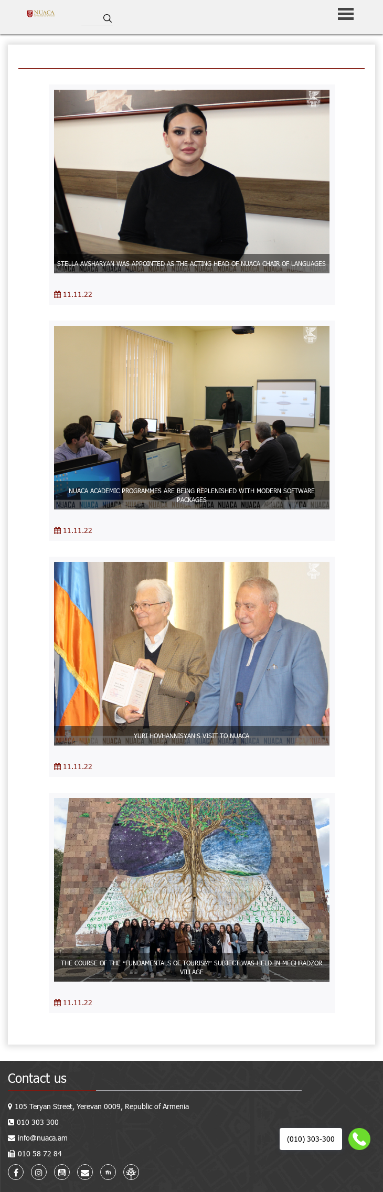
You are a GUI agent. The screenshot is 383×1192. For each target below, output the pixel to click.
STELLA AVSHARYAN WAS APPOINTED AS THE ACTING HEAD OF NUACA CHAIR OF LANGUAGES (191, 263)
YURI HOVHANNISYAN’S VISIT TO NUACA (192, 735)
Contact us (37, 1077)
